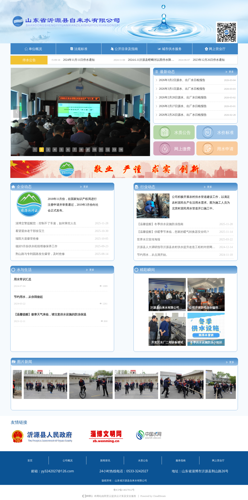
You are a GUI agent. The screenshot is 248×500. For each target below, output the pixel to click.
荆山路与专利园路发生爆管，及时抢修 (40, 253)
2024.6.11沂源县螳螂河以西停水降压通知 (157, 59)
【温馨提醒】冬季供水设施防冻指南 (160, 224)
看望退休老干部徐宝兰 (30, 231)
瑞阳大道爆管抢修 (27, 238)
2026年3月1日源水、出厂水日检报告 (182, 90)
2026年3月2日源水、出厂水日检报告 (182, 81)
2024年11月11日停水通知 (83, 59)
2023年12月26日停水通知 (213, 59)
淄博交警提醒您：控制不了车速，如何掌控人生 (46, 223)
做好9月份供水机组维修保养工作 (36, 246)
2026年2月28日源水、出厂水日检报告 (183, 98)
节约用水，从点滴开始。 (153, 254)
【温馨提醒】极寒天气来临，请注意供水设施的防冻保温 (50, 314)
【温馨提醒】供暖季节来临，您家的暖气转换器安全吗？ (173, 231)
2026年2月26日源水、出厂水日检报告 (183, 116)
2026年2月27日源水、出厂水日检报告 (183, 107)
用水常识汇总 (22, 279)
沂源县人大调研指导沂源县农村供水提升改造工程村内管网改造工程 (177, 247)
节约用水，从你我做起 (28, 296)
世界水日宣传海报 (148, 239)
